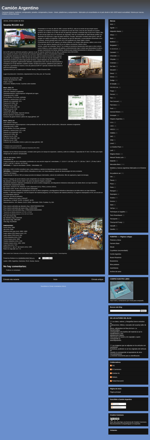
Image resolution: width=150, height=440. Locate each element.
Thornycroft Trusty (116, 222)
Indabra (112, 133)
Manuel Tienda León (117, 157)
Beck (111, 38)
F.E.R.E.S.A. (114, 87)
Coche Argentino (115, 254)
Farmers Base (114, 243)
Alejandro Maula (115, 31)
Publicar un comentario (13, 270)
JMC (111, 136)
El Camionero (116, 369)
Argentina (15, 261)
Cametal (113, 52)
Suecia (37, 261)
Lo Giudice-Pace (115, 147)
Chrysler (113, 59)
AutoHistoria (114, 268)
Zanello (112, 229)
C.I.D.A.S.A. (114, 49)
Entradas (115, 404)
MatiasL (114, 377)
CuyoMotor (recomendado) (119, 250)
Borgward (113, 45)
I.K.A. (112, 122)
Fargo (112, 91)
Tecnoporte (113, 219)
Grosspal (113, 115)
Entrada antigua (97, 279)
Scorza (112, 201)
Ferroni (112, 94)
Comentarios (116, 407)
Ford (111, 108)
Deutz (112, 73)
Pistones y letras (115, 240)
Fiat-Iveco (113, 105)
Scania (32, 261)
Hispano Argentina (116, 119)
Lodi (111, 150)
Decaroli (113, 70)
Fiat (111, 98)
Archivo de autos (115, 271)
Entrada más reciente (11, 279)
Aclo (111, 24)
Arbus (112, 35)
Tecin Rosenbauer (116, 215)
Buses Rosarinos (115, 257)
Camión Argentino (20, 8)
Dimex (112, 77)
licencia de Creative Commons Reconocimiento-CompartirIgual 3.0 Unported (128, 423)
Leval (112, 143)
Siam (111, 205)
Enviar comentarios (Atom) (58, 286)
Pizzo (112, 184)
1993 (9, 261)
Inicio (55, 279)
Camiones (22, 261)
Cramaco (113, 63)
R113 (27, 261)
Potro (112, 187)
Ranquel (113, 191)
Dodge (112, 80)
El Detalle (113, 84)
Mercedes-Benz (115, 164)
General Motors (115, 112)
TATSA (112, 208)
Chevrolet (113, 56)
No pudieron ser (115, 173)
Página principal (115, 392)
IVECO (112, 129)
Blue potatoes (114, 264)
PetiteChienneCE (118, 381)
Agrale (112, 28)
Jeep (111, 140)
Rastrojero (113, 194)
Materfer (113, 161)
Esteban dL (116, 373)
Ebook (112, 247)
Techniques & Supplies (117, 212)
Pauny (112, 180)
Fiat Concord (114, 101)
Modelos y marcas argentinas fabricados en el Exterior (128, 168)
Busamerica (114, 261)
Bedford (112, 42)
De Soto (113, 66)
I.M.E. (112, 126)
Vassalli (112, 226)
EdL (113, 365)
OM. (111, 177)
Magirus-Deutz (115, 154)
